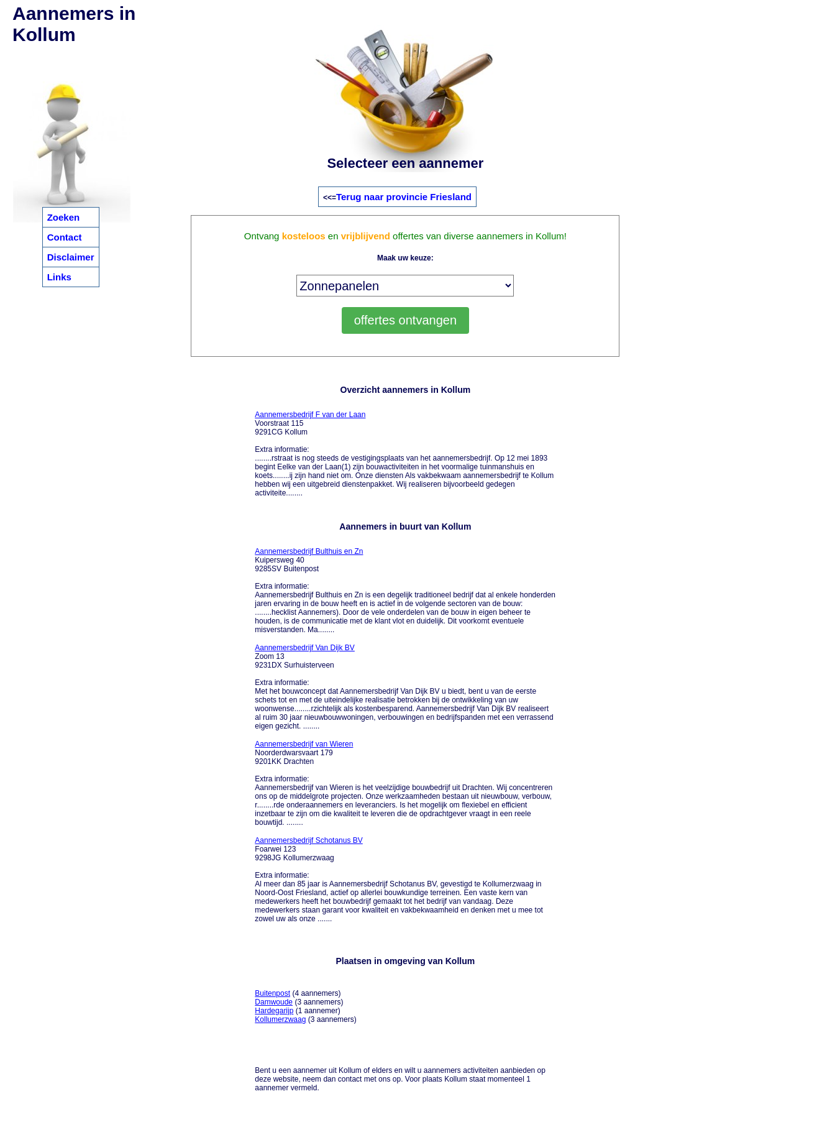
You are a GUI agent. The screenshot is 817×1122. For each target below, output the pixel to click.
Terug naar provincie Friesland (404, 196)
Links (59, 277)
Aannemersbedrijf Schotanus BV (308, 840)
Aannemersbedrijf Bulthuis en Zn (309, 551)
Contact (64, 237)
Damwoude (274, 1002)
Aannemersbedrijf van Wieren (304, 744)
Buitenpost (272, 993)
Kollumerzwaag (280, 1019)
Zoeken (63, 217)
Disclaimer (70, 257)
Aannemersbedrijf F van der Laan (310, 414)
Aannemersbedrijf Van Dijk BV (305, 647)
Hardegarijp (274, 1010)
